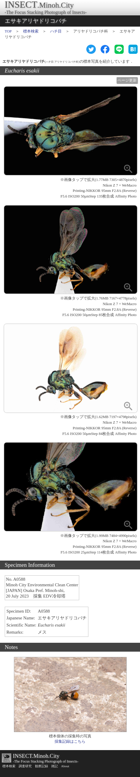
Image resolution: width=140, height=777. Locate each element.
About (65, 766)
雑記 (54, 766)
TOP (8, 31)
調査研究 (25, 766)
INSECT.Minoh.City (36, 756)
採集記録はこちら (70, 741)
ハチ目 (56, 31)
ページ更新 (127, 80)
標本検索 (31, 31)
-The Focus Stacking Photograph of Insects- (45, 761)
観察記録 (41, 766)
